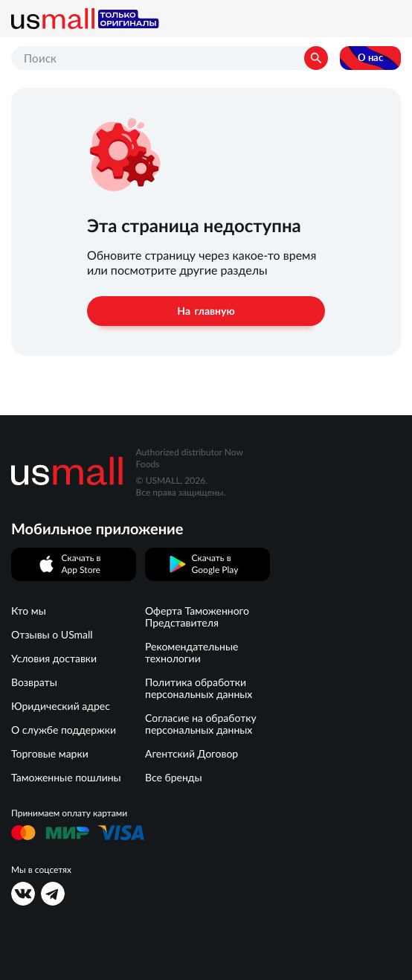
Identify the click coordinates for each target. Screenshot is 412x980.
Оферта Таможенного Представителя (197, 617)
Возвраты (34, 682)
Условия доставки (54, 658)
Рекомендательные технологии (191, 652)
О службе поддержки (63, 730)
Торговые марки (49, 754)
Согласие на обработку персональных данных (201, 724)
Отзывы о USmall (52, 635)
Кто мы (28, 611)
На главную (205, 311)
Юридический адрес (60, 706)
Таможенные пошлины (66, 778)
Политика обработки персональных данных (198, 688)
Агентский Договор (191, 754)
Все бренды (173, 778)
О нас (370, 57)
